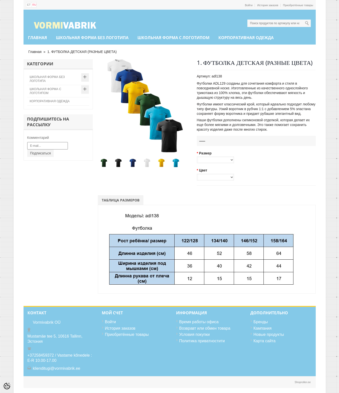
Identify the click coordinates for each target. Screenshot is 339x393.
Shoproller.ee (303, 382)
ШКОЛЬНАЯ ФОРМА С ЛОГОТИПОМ (173, 37)
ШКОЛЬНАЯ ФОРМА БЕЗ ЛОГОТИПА (92, 37)
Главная (37, 37)
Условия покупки (194, 334)
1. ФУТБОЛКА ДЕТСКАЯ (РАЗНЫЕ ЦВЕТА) (82, 52)
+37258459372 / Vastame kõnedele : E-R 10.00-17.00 (59, 358)
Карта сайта (265, 341)
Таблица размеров (120, 200)
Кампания (263, 328)
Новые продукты (269, 334)
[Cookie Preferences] (6, 386)
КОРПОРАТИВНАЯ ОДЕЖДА (246, 37)
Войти (249, 5)
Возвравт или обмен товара (205, 328)
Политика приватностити (202, 341)
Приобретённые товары (298, 5)
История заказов (267, 5)
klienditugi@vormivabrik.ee (56, 368)
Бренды (261, 322)
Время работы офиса (199, 322)
